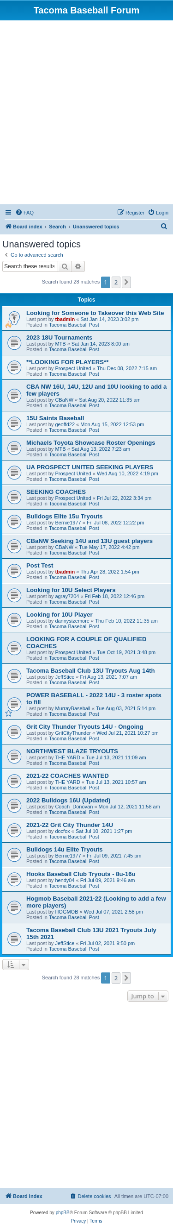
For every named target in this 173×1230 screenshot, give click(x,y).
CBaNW (64, 400)
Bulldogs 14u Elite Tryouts (64, 849)
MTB (60, 344)
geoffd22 (65, 424)
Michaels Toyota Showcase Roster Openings (90, 442)
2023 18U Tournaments (59, 337)
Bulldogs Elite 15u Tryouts (64, 516)
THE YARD (67, 757)
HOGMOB (66, 912)
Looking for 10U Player (59, 614)
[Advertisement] (86, 112)
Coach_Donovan (74, 806)
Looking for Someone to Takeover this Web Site (95, 312)
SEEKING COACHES (56, 491)
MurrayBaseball (72, 708)
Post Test (39, 565)
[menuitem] (24, 212)
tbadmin (65, 319)
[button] (126, 282)
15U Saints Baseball (55, 418)
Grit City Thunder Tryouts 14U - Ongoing (84, 726)
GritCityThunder (73, 733)
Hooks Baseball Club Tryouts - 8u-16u (81, 873)
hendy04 (64, 880)
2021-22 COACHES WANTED (67, 775)
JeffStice (64, 677)
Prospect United (73, 368)
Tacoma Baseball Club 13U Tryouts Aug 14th (90, 670)
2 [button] (116, 282)
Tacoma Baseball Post (74, 325)
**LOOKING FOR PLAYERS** (67, 362)
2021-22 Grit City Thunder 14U (69, 824)
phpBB (63, 1212)
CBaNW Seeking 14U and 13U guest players (89, 540)
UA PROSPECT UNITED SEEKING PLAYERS (89, 467)
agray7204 (67, 596)
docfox (62, 831)
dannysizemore (72, 621)
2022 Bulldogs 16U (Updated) (68, 800)
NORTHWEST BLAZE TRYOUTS (72, 751)
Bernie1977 (68, 522)
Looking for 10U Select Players (71, 590)
